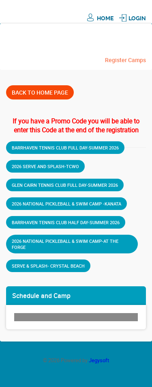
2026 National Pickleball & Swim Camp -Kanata (66, 204)
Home (105, 18)
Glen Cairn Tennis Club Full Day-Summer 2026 (65, 185)
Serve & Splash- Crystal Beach (48, 266)
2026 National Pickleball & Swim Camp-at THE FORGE (65, 244)
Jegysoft (99, 360)
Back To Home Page (40, 92)
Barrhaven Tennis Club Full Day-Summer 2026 (65, 148)
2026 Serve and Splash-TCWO (45, 166)
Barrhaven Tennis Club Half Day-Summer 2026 (66, 222)
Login (137, 18)
